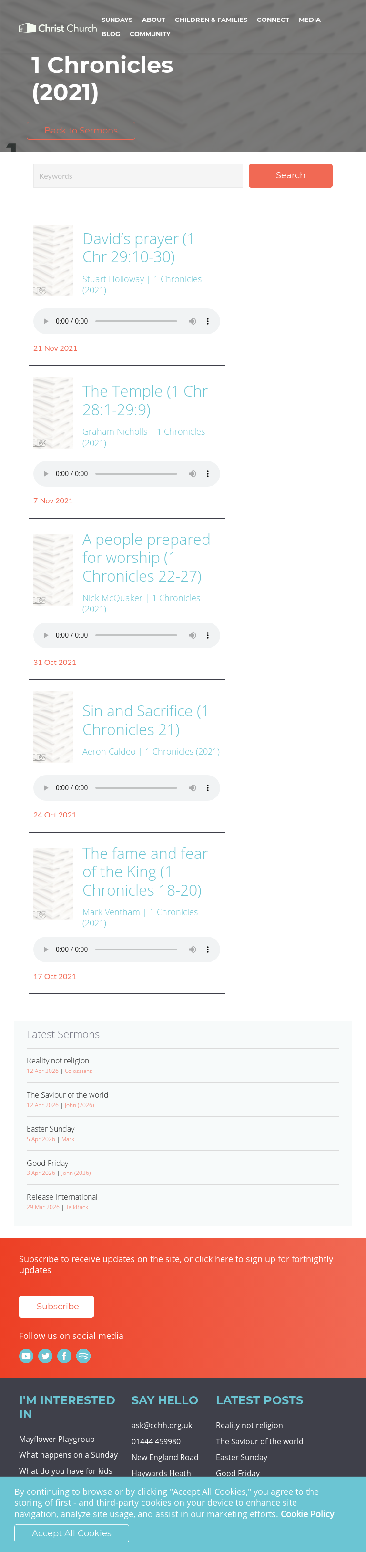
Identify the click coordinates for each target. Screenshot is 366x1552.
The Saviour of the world (260, 1441)
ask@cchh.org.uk (162, 1425)
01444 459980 (156, 1441)
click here (214, 1259)
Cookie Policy (307, 1514)
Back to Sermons (81, 130)
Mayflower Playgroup (57, 1439)
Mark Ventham (111, 912)
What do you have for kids (65, 1471)
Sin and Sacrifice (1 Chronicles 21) (146, 719)
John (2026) (79, 1105)
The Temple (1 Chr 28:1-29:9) (145, 399)
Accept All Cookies (72, 1533)
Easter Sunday (241, 1457)
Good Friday (238, 1473)
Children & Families (211, 19)
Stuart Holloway (113, 279)
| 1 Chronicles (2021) (179, 751)
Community (150, 34)
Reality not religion (249, 1425)
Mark (67, 1139)
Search (290, 175)
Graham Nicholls (114, 431)
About (153, 19)
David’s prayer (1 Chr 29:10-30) (138, 247)
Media (310, 19)
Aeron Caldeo (109, 751)
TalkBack (77, 1207)
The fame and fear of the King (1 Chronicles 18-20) (145, 871)
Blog (111, 34)
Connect (273, 19)
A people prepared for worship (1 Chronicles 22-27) (146, 557)
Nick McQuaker (112, 597)
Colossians (78, 1071)
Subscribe (58, 1306)
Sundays (117, 19)
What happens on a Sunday (68, 1455)
